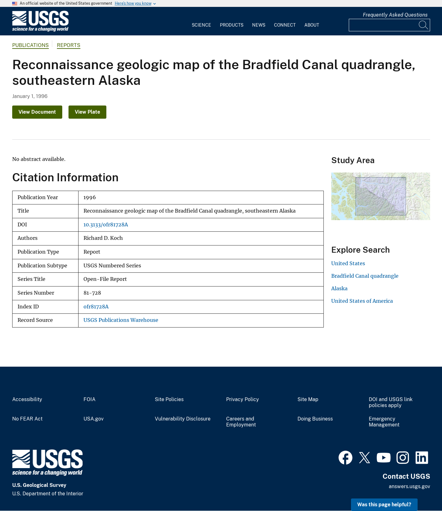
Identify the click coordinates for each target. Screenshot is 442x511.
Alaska (339, 288)
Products (231, 25)
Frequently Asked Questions (395, 15)
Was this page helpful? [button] (384, 505)
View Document (37, 112)
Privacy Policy (242, 399)
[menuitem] (201, 21)
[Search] (424, 25)
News (258, 25)
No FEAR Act (27, 419)
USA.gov (94, 419)
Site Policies (169, 399)
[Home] (40, 30)
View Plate (87, 112)
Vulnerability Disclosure (183, 419)
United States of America (362, 301)
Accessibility (27, 399)
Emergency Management (384, 422)
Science (201, 25)
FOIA (89, 399)
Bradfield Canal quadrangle (365, 276)
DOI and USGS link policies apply (391, 402)
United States (348, 263)
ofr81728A (96, 307)
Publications (30, 45)
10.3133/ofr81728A (106, 225)
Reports (68, 45)
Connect (285, 25)
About (311, 25)
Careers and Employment (241, 422)
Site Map (307, 399)
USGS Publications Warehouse (121, 320)
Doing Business (315, 419)
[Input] (389, 25)
